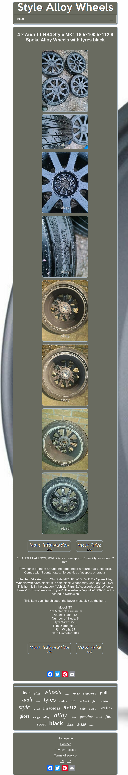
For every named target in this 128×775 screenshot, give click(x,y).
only (82, 708)
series (106, 707)
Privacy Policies (65, 750)
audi (27, 699)
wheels (52, 691)
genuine (86, 716)
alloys (46, 717)
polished (104, 701)
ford (94, 701)
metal (67, 694)
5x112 (70, 707)
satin (91, 725)
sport (41, 724)
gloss (24, 716)
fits (108, 716)
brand (36, 709)
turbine (92, 709)
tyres (50, 700)
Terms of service (65, 755)
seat (38, 702)
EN (62, 761)
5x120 (81, 724)
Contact (65, 744)
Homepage (65, 738)
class (70, 724)
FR (69, 761)
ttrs (73, 701)
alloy (60, 715)
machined (84, 701)
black (56, 723)
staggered (89, 693)
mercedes (51, 708)
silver (73, 717)
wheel (99, 717)
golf (104, 692)
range (36, 717)
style (24, 707)
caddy (63, 701)
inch (26, 692)
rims (37, 693)
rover (76, 693)
